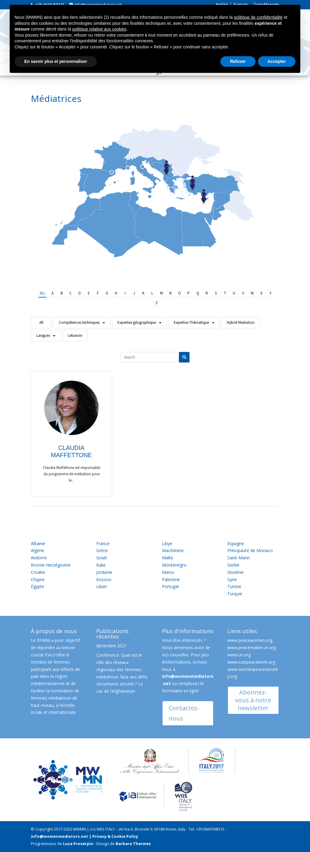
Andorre (39, 558)
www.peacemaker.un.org (251, 647)
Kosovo (103, 579)
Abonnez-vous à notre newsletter (253, 700)
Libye (167, 543)
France (103, 543)
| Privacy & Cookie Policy (113, 836)
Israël (101, 558)
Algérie (37, 550)
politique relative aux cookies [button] (99, 29)
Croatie (38, 572)
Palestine (171, 579)
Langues (43, 335)
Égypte (37, 586)
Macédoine (173, 550)
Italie (101, 565)
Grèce (102, 550)
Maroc (168, 572)
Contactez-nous (184, 713)
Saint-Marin (238, 558)
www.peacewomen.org (249, 640)
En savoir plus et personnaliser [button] (55, 61)
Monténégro (174, 565)
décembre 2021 (111, 646)
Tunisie (234, 586)
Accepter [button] (277, 61)
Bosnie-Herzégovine (51, 565)
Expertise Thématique (191, 322)
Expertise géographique (136, 322)
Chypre (38, 579)
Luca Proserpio (78, 843)
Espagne (235, 543)
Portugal (170, 586)
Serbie (233, 565)
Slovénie (235, 572)
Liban (101, 586)
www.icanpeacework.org (251, 662)
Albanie (38, 543)
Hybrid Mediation (241, 322)
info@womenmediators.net (59, 836)
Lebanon (75, 335)
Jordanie (104, 572)
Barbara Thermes (133, 843)
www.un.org (239, 655)
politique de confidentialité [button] (258, 17)
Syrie (232, 579)
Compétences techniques (79, 322)
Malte (167, 558)
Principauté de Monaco (250, 550)
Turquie (234, 594)
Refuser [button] (238, 61)
